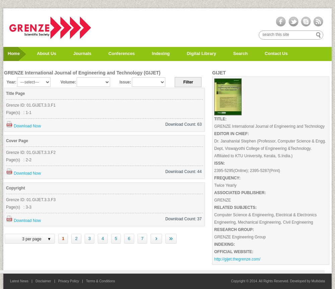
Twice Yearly (225, 185)
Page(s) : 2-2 (18, 160)
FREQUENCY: (227, 178)
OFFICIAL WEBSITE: (233, 251)
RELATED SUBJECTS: (235, 207)
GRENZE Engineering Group (240, 237)
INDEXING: (224, 244)
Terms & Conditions (100, 281)
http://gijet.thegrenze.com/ (237, 259)
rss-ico (318, 22)
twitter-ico (293, 22)
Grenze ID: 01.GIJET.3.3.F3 (31, 199)
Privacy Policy (68, 281)
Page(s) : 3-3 (18, 207)
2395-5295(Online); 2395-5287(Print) (247, 170)
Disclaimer (43, 281)
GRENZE (222, 200)
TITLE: (220, 119)
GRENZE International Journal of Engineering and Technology (269, 126)
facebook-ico (281, 22)
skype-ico (306, 22)
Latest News (19, 281)
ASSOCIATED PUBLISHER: (240, 192)
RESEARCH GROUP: (234, 229)
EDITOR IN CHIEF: (231, 133)
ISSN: (219, 163)
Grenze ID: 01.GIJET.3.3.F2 (31, 152)
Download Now (23, 126)
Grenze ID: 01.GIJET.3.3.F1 (31, 105)
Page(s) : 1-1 (18, 112)
